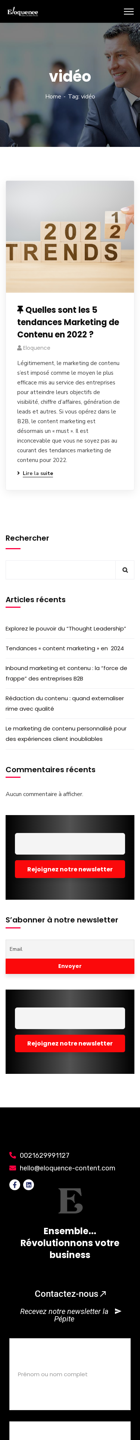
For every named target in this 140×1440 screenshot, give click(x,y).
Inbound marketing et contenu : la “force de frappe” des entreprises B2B (66, 673)
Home (53, 96)
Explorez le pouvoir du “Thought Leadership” (66, 628)
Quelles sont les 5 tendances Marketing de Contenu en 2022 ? (68, 322)
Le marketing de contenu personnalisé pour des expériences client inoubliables (66, 733)
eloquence (36, 348)
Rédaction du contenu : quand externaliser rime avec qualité (65, 703)
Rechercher (27, 538)
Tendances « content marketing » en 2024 (65, 648)
